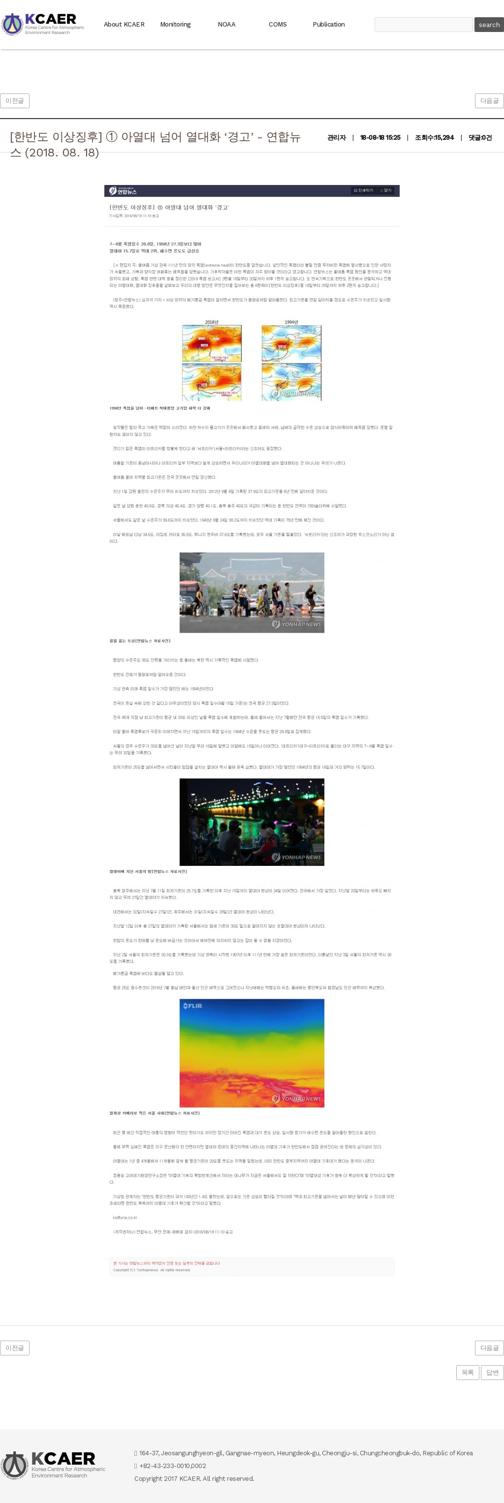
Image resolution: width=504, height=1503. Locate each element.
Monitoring (175, 24)
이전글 (14, 100)
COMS (277, 24)
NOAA (226, 24)
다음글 (489, 100)
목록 (468, 1372)
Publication (329, 24)
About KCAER (124, 24)
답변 (492, 1372)
